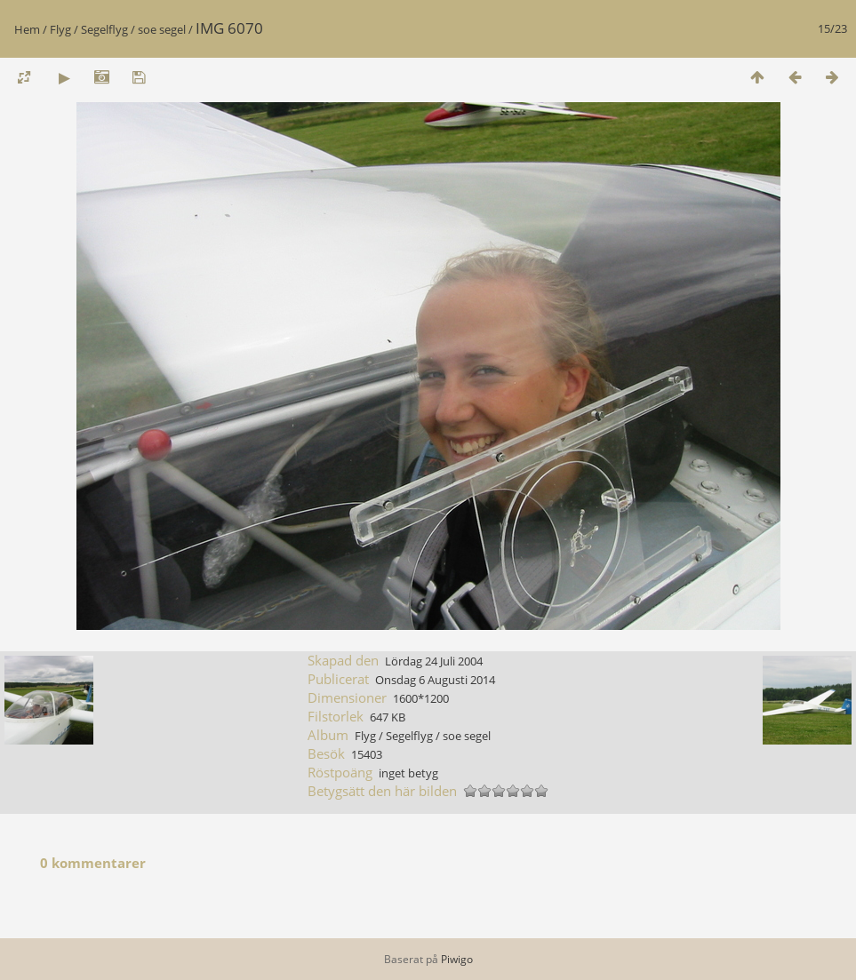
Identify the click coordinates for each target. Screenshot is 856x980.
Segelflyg (104, 29)
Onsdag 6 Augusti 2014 (435, 680)
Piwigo (457, 959)
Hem (27, 29)
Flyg (60, 29)
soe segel (162, 29)
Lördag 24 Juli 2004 (434, 661)
